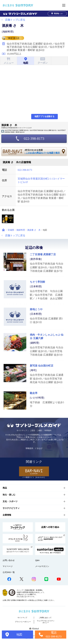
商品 (5, 488)
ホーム (3, 230)
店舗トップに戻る (15, 19)
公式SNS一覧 (9, 572)
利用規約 (47, 430)
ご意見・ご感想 (36, 430)
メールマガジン (42, 566)
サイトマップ (22, 430)
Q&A (37, 560)
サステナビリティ (11, 508)
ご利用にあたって (45, 618)
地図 (19, 634)
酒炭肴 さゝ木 (34, 230)
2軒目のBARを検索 (43, 151)
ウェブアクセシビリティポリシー (45, 622)
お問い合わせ (9, 560)
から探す (57, 13)
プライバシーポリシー (23, 622)
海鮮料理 (20, 230)
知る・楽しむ (9, 495)
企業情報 (7, 515)
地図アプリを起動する (44, 116)
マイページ (8, 566)
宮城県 (11, 230)
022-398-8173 (34, 139)
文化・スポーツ (10, 501)
